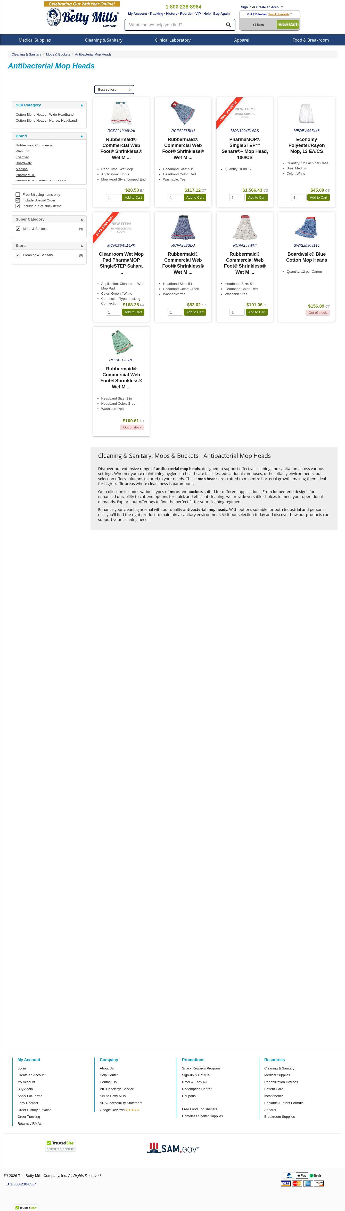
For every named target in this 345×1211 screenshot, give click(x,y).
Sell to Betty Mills (113, 1096)
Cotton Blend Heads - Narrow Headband (46, 120)
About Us (107, 1068)
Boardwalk (24, 163)
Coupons (189, 1096)
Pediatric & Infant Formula (283, 1103)
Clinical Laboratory (173, 40)
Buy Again (221, 13)
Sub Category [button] (28, 105)
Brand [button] (21, 136)
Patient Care (273, 1089)
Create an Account (270, 7)
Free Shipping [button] (29, 332)
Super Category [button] (30, 219)
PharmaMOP (25, 175)
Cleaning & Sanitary (103, 40)
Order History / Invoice (34, 1110)
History (171, 13)
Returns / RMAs (30, 1124)
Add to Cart (133, 197)
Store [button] (21, 246)
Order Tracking (29, 1117)
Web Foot (23, 151)
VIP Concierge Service (117, 1089)
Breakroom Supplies (279, 1117)
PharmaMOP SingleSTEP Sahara (41, 181)
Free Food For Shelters (199, 1109)
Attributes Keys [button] (30, 422)
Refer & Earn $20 (195, 1082)
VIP (198, 13)
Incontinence (274, 1096)
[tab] (49, 105)
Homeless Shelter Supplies (202, 1116)
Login (22, 1068)
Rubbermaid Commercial (34, 145)
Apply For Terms (30, 1096)
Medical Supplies (35, 40)
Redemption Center (196, 1089)
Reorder (186, 13)
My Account (137, 13)
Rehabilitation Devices (281, 1082)
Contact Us (108, 1082)
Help (207, 13)
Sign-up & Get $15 (196, 1075)
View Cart (287, 24)
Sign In (246, 7)
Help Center (109, 1075)
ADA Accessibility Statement (121, 1103)
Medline (22, 169)
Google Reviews (112, 1110)
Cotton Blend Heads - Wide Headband (44, 114)
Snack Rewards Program (201, 1068)
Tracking (156, 13)
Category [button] (24, 272)
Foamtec (22, 157)
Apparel (241, 40)
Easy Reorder (28, 1103)
